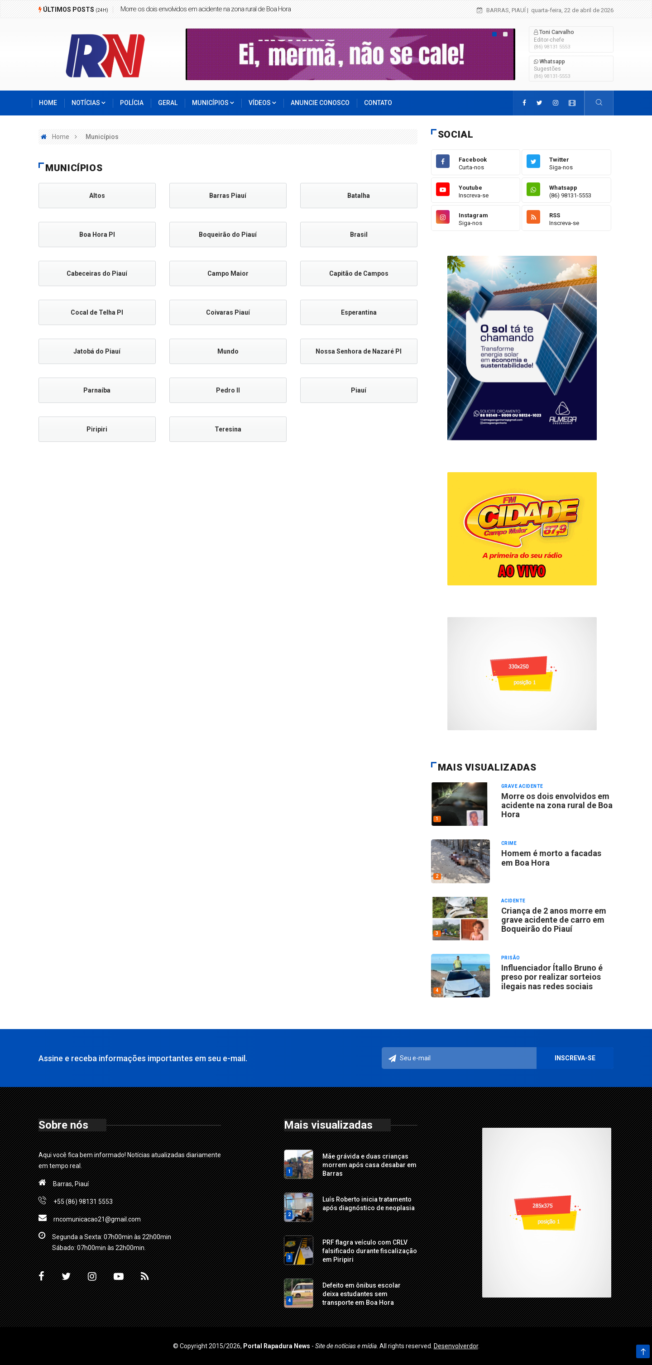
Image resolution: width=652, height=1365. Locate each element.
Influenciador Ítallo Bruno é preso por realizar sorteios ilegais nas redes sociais (552, 977)
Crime (509, 843)
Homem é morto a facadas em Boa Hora (551, 857)
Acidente (513, 900)
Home (48, 102)
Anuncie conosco (320, 102)
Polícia (132, 102)
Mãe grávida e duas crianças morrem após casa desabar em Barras (369, 1165)
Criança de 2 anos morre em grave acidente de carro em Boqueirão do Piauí (553, 920)
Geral (167, 102)
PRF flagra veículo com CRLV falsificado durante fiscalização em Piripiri (369, 1251)
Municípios (213, 102)
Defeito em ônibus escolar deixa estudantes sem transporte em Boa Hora (361, 1294)
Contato (378, 102)
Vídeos (262, 102)
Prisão (510, 957)
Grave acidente (522, 786)
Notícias (88, 102)
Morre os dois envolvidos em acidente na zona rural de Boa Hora (205, 9)
